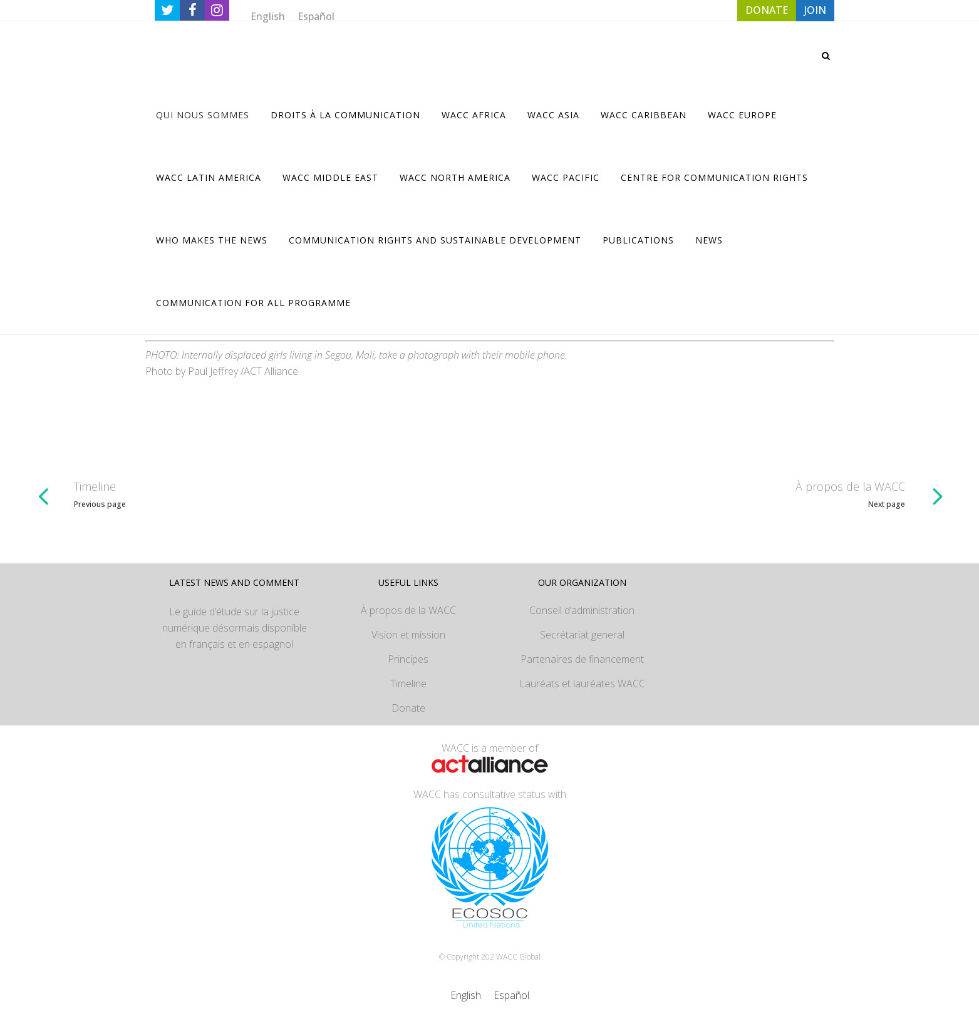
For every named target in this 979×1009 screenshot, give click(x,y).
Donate (408, 708)
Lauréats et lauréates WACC (582, 683)
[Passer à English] (267, 16)
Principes (408, 659)
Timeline (408, 683)
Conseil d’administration (582, 610)
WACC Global (518, 956)
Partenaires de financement (582, 659)
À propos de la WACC (408, 610)
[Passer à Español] (316, 16)
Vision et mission (408, 635)
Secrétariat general (582, 635)
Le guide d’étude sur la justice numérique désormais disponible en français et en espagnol (234, 628)
